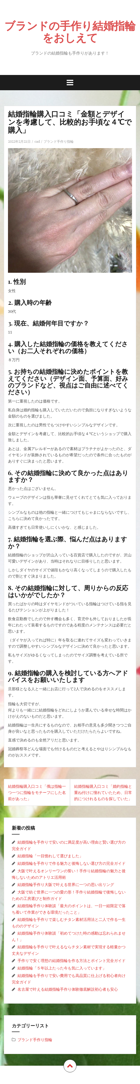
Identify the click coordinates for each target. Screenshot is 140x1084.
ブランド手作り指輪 (58, 141)
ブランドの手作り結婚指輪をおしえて (70, 31)
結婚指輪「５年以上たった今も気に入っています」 (62, 968)
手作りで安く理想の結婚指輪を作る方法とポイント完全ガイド (72, 960)
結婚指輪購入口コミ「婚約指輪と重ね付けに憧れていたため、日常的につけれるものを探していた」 (103, 792)
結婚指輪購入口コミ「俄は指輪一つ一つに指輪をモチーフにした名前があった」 (37, 792)
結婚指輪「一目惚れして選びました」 (50, 855)
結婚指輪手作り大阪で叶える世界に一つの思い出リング (66, 884)
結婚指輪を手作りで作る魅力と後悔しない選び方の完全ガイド (72, 863)
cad (37, 141)
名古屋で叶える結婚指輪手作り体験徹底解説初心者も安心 (68, 989)
